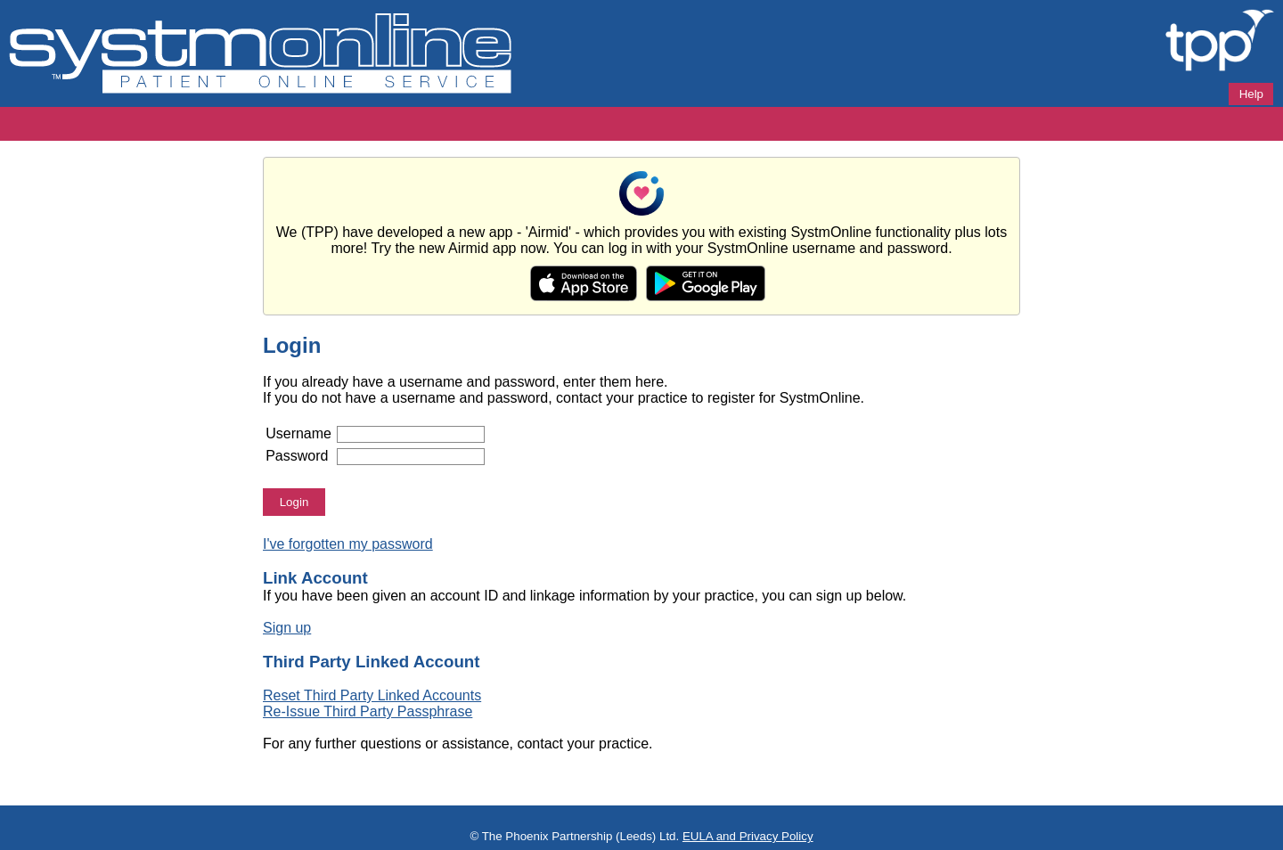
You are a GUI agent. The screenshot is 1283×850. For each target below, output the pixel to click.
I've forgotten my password (348, 544)
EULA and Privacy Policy (747, 836)
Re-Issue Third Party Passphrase (367, 711)
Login (294, 502)
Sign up (287, 627)
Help (1251, 94)
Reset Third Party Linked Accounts (372, 695)
